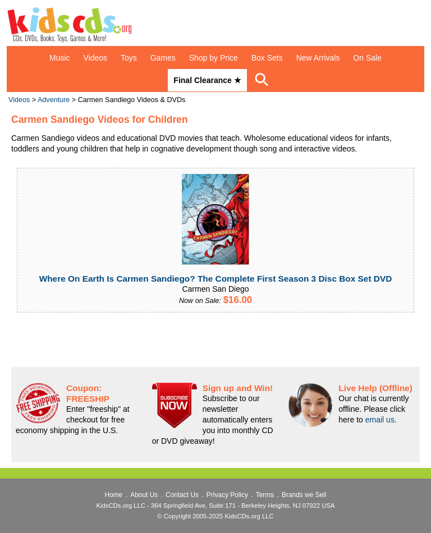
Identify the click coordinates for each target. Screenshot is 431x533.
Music (59, 57)
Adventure (54, 100)
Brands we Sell (304, 495)
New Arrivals (318, 57)
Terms (265, 495)
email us (380, 419)
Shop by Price (213, 57)
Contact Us (182, 495)
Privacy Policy (227, 495)
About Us (144, 495)
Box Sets (267, 57)
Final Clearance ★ (207, 80)
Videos (96, 57)
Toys (129, 57)
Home (114, 495)
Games (163, 57)
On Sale (367, 57)
